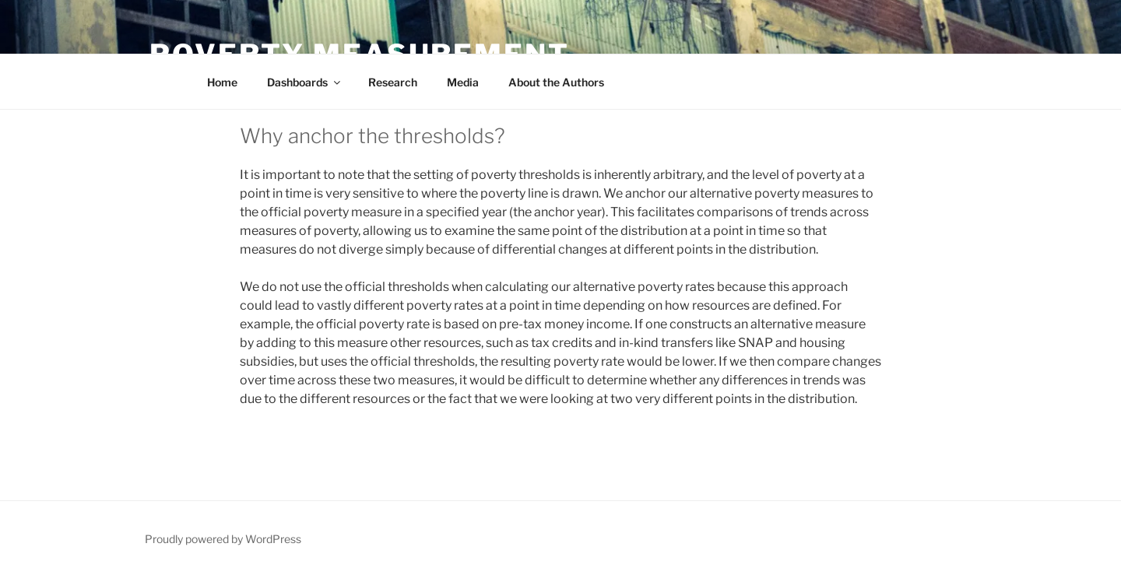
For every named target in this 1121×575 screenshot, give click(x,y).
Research (392, 82)
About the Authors (556, 82)
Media (463, 82)
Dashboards (305, 82)
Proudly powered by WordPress (223, 538)
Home (222, 82)
